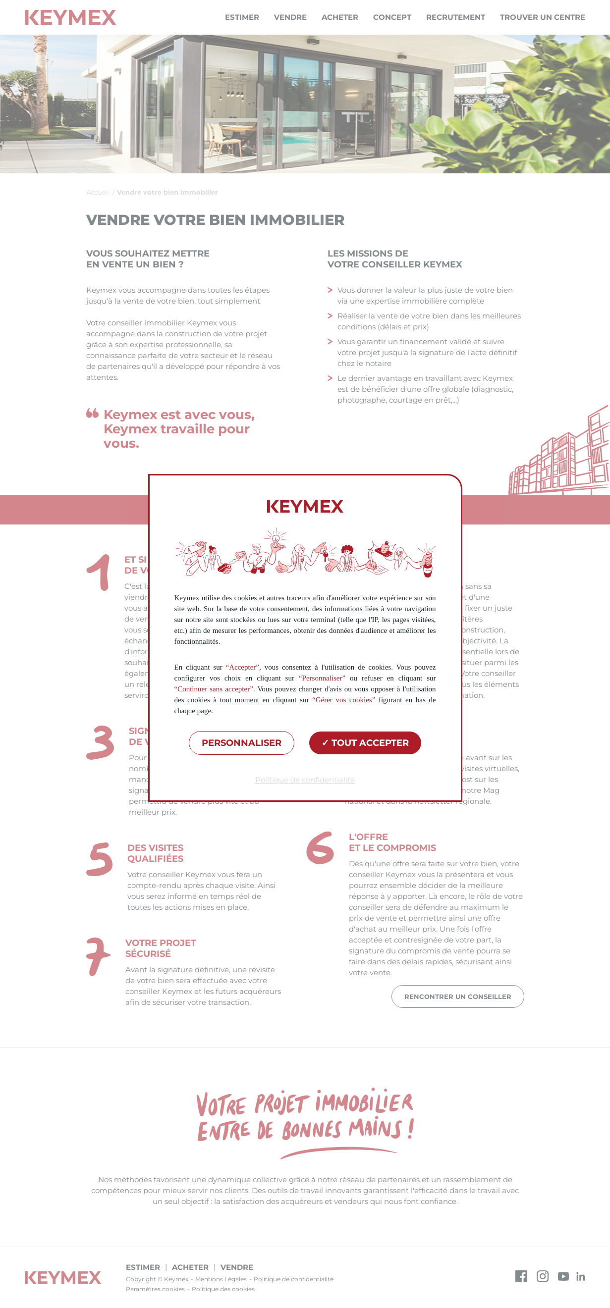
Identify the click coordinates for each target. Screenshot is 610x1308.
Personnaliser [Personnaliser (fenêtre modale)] (241, 742)
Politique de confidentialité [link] (305, 780)
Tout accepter (365, 742)
